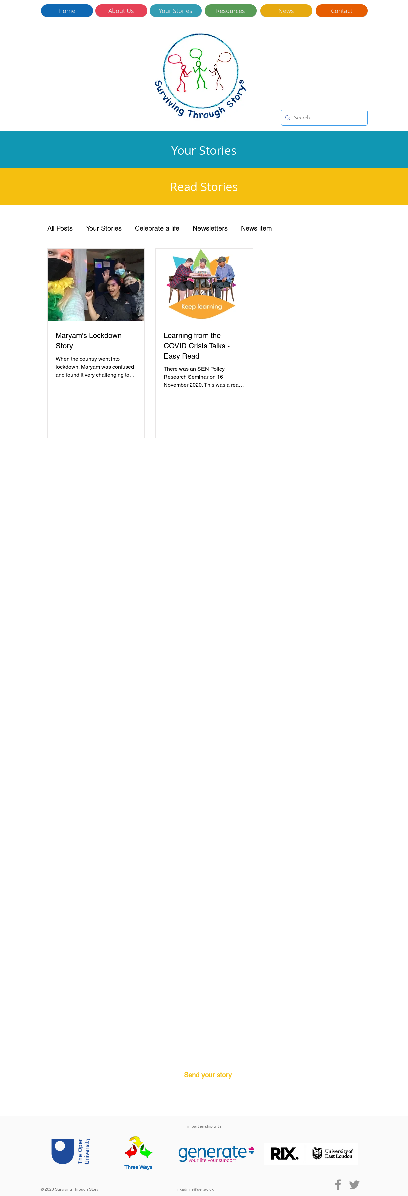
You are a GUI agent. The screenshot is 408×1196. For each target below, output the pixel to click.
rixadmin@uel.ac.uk (195, 1189)
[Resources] (231, 10)
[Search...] (323, 117)
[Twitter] (354, 1185)
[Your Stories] (176, 10)
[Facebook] (338, 1185)
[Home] (67, 10)
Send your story (208, 1075)
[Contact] (342, 10)
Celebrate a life (157, 228)
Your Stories (104, 228)
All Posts (60, 228)
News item (256, 228)
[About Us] (121, 10)
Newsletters (210, 228)
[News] (286, 10)
